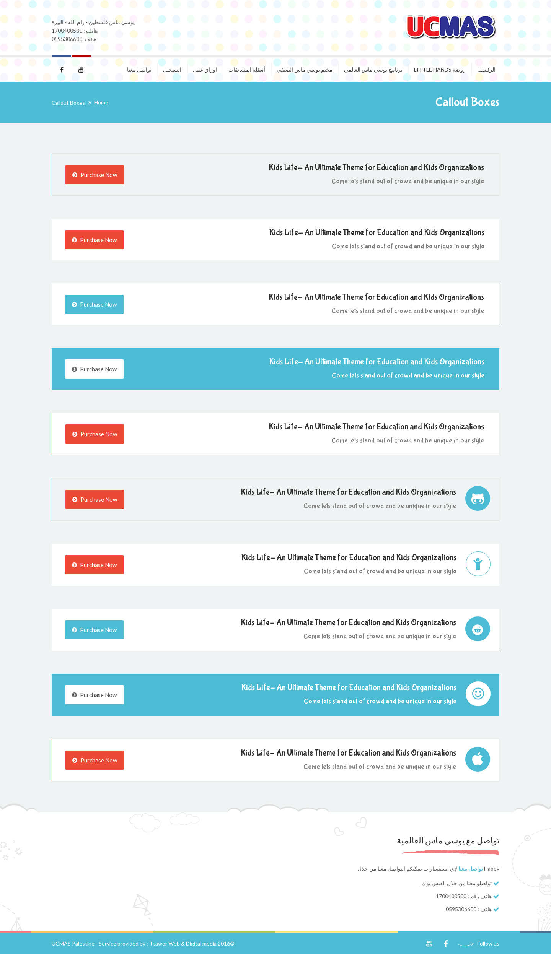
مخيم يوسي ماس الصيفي (305, 69)
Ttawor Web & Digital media (183, 943)
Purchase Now (94, 174)
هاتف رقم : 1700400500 (464, 896)
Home (101, 102)
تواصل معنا (139, 69)
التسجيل (172, 69)
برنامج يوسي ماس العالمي (373, 69)
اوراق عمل (205, 69)
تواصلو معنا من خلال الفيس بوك (457, 883)
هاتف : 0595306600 (469, 909)
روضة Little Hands (440, 69)
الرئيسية (486, 69)
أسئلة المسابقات (246, 69)
